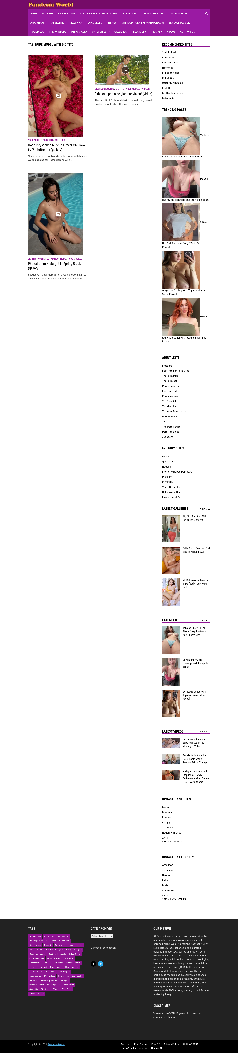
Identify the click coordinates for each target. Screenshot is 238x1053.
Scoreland (168, 827)
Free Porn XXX (170, 62)
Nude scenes (35, 976)
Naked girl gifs (71, 967)
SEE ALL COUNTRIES (174, 899)
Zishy (165, 837)
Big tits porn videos (38, 941)
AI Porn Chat (38, 22)
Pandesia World (56, 1044)
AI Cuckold (95, 22)
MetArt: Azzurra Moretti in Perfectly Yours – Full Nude (195, 583)
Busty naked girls (74, 949)
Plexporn (167, 476)
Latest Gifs (171, 620)
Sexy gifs (65, 980)
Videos (171, 31)
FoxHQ (166, 88)
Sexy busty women (49, 980)
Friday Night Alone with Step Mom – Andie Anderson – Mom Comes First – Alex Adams (196, 777)
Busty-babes (60, 945)
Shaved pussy (53, 985)
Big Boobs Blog (171, 72)
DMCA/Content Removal (134, 1048)
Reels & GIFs (139, 31)
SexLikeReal (169, 52)
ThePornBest (169, 380)
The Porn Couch (171, 426)
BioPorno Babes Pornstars (177, 471)
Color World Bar (171, 491)
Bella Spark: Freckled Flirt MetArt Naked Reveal (196, 550)
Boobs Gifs (64, 941)
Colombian (168, 890)
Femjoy (166, 822)
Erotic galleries (53, 958)
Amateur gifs (35, 936)
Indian (165, 880)
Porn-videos (49, 976)
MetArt (44, 967)
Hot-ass (47, 963)
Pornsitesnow (170, 396)
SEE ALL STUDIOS (172, 841)
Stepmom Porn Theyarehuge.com (142, 22)
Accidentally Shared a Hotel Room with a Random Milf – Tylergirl (195, 759)
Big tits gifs (49, 936)
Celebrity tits (74, 954)
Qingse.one (168, 461)
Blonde (53, 941)
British (165, 885)
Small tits (33, 989)
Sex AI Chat (76, 22)
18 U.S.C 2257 (190, 1044)
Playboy (166, 817)
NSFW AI (112, 22)
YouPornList (169, 401)
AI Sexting (58, 22)
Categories (99, 31)
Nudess (166, 466)
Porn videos (63, 976)
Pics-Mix (156, 31)
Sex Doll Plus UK (179, 22)
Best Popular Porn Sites (175, 370)
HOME (33, 13)
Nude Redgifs (64, 971)
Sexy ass (33, 980)
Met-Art (166, 807)
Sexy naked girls (36, 985)
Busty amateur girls (54, 949)
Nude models (35, 140)
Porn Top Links (170, 431)
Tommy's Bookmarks (174, 411)
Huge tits (33, 967)
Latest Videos (173, 731)
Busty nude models (57, 954)
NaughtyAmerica (171, 832)
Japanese (167, 870)
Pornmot (125, 1044)
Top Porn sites (177, 13)
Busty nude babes (37, 954)
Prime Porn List (171, 386)
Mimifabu (167, 481)
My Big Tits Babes (172, 93)
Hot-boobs (58, 963)
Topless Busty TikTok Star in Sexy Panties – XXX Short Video (194, 631)
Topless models (36, 993)
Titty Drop (66, 989)
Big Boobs (168, 77)
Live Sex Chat (130, 13)
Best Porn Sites (154, 13)
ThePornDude (57, 31)
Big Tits (48, 140)
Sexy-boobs (77, 976)
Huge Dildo (37, 31)
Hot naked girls (73, 963)
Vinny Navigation (171, 486)
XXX (164, 421)
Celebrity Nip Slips (172, 82)
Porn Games (141, 1044)
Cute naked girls (36, 958)
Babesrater (168, 57)
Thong (56, 989)
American (167, 864)
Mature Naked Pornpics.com (98, 13)
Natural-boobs (35, 971)
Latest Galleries (175, 508)
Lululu (165, 456)
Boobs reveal (35, 945)
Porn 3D (155, 1044)
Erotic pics (68, 958)
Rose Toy (47, 13)
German (166, 875)
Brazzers (167, 365)
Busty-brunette (75, 945)
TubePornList (169, 406)
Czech (165, 895)
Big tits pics (63, 936)
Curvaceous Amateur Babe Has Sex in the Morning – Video (194, 743)
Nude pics (49, 971)
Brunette (48, 945)
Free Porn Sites (170, 391)
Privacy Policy (171, 1044)
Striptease (45, 989)
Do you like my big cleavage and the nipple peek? (195, 663)
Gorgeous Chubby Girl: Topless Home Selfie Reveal (195, 695)
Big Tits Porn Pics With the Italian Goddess (195, 518)
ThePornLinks (170, 375)
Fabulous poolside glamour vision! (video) (123, 94)
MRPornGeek (79, 31)
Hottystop (167, 67)
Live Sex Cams (66, 13)
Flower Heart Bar (171, 497)
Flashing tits (34, 963)
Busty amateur (35, 949)
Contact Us (157, 1048)
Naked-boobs (56, 967)
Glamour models (104, 89)
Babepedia (168, 98)
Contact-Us (187, 31)
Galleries (120, 31)
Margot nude (58, 259)
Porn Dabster (169, 416)
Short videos (68, 985)
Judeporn (167, 436)
